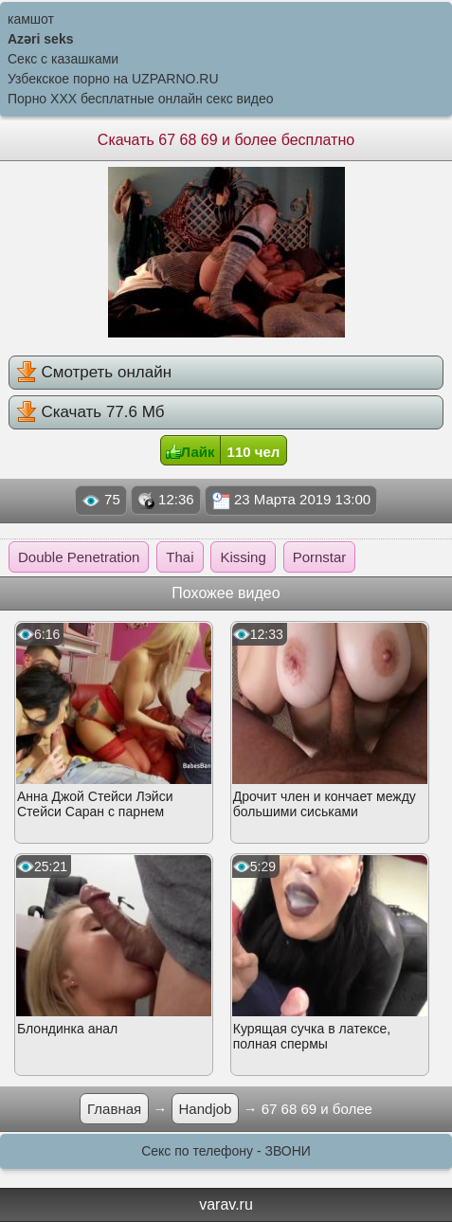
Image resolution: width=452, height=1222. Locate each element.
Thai (179, 557)
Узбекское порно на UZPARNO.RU (113, 78)
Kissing (242, 557)
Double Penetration (78, 557)
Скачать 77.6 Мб (90, 411)
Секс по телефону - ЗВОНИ (226, 1150)
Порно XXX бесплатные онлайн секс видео (141, 98)
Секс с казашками (63, 58)
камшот (31, 19)
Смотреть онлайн (94, 371)
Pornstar (320, 557)
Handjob (205, 1109)
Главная (114, 1109)
